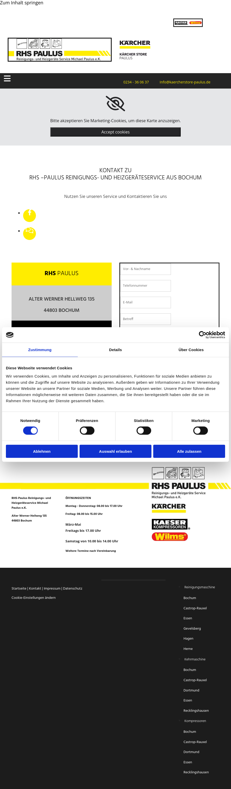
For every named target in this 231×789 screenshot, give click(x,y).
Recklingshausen (196, 711)
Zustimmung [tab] (40, 350)
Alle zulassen (189, 451)
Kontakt (35, 589)
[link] (115, 103)
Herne (188, 649)
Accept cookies (115, 132)
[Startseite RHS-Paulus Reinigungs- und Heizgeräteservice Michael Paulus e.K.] (60, 60)
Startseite (19, 589)
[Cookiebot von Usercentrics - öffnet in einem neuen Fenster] (202, 335)
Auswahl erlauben (115, 451)
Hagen (189, 639)
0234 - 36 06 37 (134, 82)
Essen (188, 618)
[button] (39, 79)
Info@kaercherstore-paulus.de (183, 82)
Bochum (190, 598)
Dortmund (191, 691)
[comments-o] (29, 231)
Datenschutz (72, 589)
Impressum (52, 589)
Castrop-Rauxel (195, 608)
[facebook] (30, 213)
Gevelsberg (192, 629)
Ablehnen (42, 451)
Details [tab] (115, 350)
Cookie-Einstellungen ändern (34, 598)
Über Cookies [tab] (191, 350)
